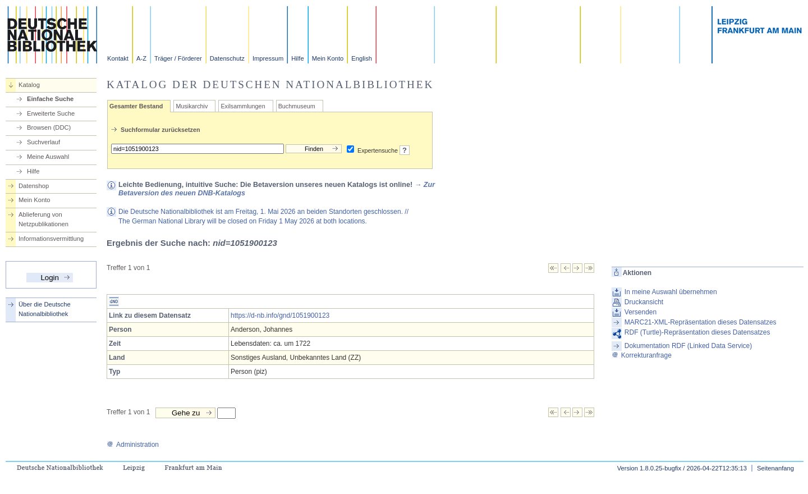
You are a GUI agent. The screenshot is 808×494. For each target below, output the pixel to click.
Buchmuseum (296, 106)
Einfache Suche (50, 98)
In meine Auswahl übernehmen (671, 292)
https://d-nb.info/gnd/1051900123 (280, 315)
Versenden (640, 312)
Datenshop (34, 185)
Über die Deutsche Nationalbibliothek (45, 309)
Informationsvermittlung (51, 238)
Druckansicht (644, 302)
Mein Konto (328, 58)
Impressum (267, 58)
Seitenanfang (775, 468)
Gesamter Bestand (136, 106)
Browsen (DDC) (49, 127)
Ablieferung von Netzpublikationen (43, 219)
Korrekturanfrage (642, 355)
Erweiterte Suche (51, 113)
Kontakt (117, 58)
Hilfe (297, 58)
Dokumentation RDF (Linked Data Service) (688, 346)
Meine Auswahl (48, 156)
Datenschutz (227, 58)
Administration (133, 445)
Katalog (29, 84)
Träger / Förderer (178, 58)
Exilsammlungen (243, 106)
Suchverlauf (43, 142)
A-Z (141, 58)
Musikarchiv (192, 106)
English (361, 58)
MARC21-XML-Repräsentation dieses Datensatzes (701, 322)
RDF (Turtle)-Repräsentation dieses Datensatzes (697, 332)
